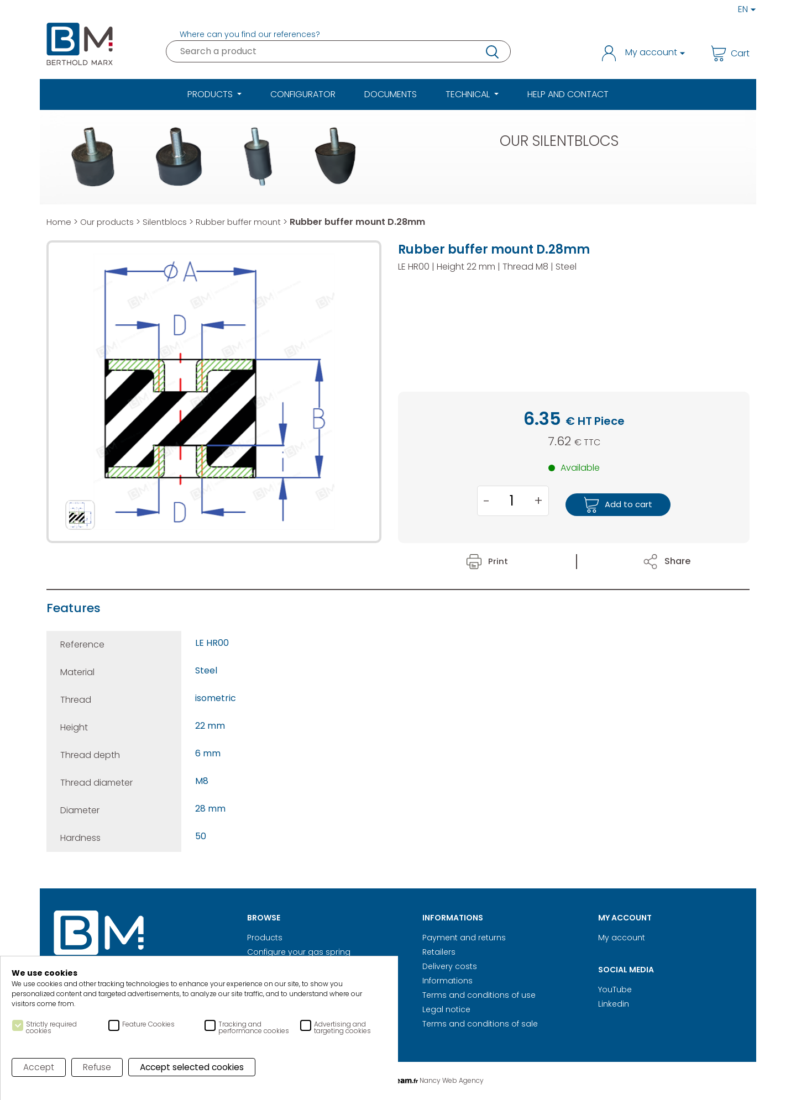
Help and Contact (568, 94)
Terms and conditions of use (479, 995)
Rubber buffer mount (247, 221)
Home (59, 221)
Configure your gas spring (298, 951)
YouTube (615, 989)
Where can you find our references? (250, 34)
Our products (109, 221)
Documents (390, 94)
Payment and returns (464, 937)
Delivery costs (449, 966)
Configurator (303, 94)
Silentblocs (170, 221)
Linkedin (613, 1003)
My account (621, 937)
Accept (39, 1067)
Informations (447, 980)
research (491, 51)
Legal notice (446, 1009)
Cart (730, 53)
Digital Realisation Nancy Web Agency (398, 1080)
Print (487, 561)
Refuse (98, 1067)
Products (264, 937)
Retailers (438, 951)
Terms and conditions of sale (480, 1023)
